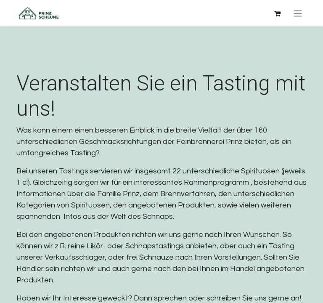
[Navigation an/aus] (298, 13)
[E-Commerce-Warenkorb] (277, 13)
